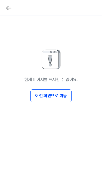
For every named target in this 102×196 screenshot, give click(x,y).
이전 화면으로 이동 (51, 95)
